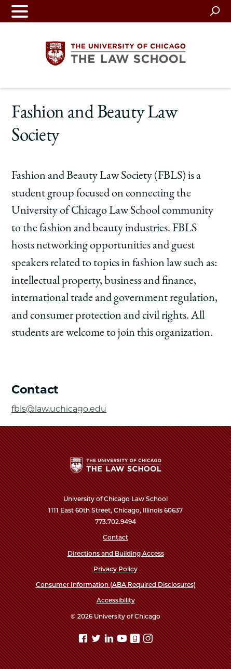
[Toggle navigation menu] (19, 11)
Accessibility (116, 600)
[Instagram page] (148, 640)
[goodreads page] (136, 640)
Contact (115, 537)
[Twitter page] (97, 640)
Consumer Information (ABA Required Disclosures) (116, 584)
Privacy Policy (115, 569)
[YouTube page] (123, 640)
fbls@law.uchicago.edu (58, 409)
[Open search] (214, 11)
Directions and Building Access (115, 553)
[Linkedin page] (110, 640)
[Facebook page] (84, 640)
